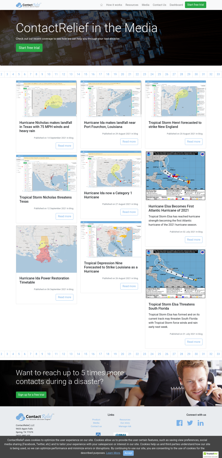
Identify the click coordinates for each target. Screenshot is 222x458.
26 (166, 74)
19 (115, 74)
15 (85, 74)
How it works (114, 5)
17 (100, 74)
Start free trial (195, 4)
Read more (64, 145)
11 (56, 74)
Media (145, 5)
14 (78, 74)
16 (93, 74)
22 (137, 74)
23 (144, 74)
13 (71, 74)
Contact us (96, 426)
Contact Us (159, 5)
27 (174, 74)
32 (210, 74)
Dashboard (176, 5)
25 (159, 74)
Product (96, 419)
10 (48, 74)
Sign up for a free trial (31, 394)
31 (203, 74)
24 (151, 74)
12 (63, 74)
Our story (125, 423)
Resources (131, 5)
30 (196, 74)
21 (129, 74)
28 (181, 74)
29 (188, 74)
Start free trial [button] (29, 48)
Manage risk (125, 426)
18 (107, 74)
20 (122, 74)
